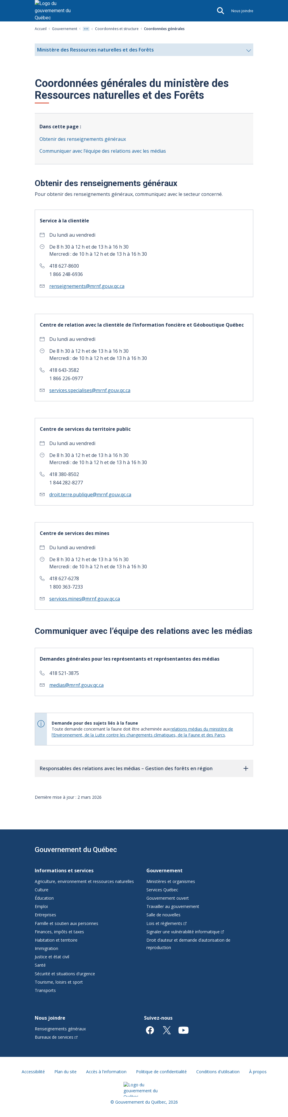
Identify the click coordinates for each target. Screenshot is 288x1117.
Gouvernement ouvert (167, 898)
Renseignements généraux (60, 1029)
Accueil (41, 28)
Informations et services (64, 870)
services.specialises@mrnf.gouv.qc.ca (89, 390)
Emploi (41, 906)
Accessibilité (33, 1071)
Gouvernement (64, 28)
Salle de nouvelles (163, 915)
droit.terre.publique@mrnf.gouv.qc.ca (90, 494)
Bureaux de (56, 1037)
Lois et (166, 923)
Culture (41, 890)
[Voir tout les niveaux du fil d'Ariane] (86, 28)
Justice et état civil (52, 957)
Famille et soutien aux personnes (66, 923)
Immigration (46, 948)
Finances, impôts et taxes (59, 932)
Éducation (44, 898)
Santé (40, 965)
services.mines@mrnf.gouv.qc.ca (84, 598)
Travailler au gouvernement (172, 906)
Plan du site (65, 1071)
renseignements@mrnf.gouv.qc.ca (86, 286)
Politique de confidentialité (161, 1071)
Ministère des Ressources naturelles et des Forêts (144, 51)
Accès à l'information (106, 1071)
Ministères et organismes (170, 881)
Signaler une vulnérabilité (185, 932)
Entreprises (45, 915)
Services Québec (162, 890)
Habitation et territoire (56, 940)
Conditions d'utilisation (218, 1071)
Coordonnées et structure (117, 28)
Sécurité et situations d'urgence (65, 973)
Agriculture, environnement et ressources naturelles (84, 881)
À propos (258, 1071)
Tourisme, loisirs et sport (59, 982)
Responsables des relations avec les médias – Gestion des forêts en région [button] (126, 768)
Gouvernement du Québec (76, 849)
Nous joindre (242, 11)
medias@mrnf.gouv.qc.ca (76, 685)
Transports (45, 990)
